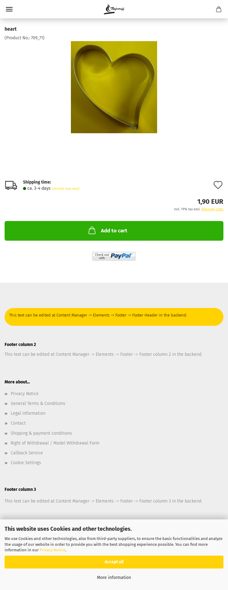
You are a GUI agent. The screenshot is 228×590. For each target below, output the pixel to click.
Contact (18, 423)
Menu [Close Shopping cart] (9, 9)
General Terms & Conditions (38, 403)
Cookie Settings (26, 462)
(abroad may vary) (65, 189)
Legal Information (28, 413)
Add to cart (107, 230)
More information (114, 577)
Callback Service (27, 453)
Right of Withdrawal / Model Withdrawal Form (55, 443)
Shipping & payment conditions (41, 433)
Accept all (114, 562)
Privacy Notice (52, 550)
